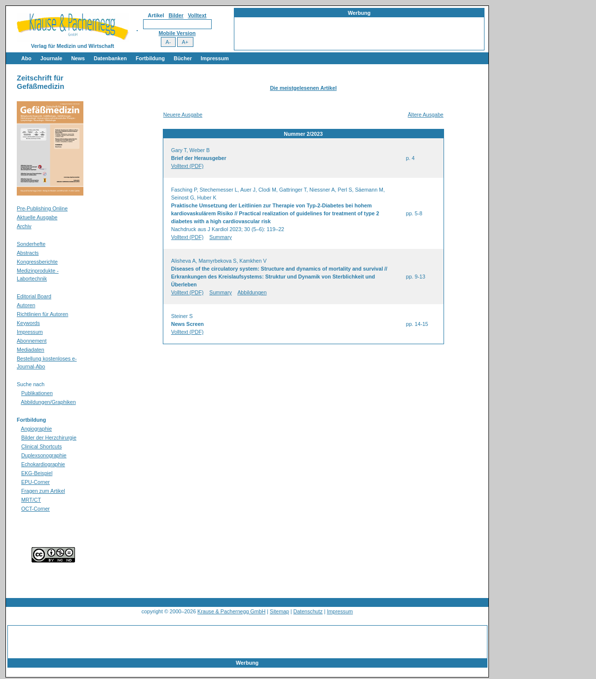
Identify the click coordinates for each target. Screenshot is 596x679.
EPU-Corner (35, 482)
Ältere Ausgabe (425, 115)
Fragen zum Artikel (43, 491)
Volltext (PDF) (187, 166)
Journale (51, 58)
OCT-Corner (35, 509)
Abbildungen (251, 292)
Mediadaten (30, 350)
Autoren (26, 305)
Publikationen (37, 393)
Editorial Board (34, 296)
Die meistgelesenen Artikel (303, 88)
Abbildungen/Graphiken (48, 402)
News (78, 58)
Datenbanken (110, 58)
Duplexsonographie (44, 455)
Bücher (183, 58)
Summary (220, 237)
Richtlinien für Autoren (42, 314)
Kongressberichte (37, 262)
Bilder (176, 15)
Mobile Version (176, 33)
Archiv (24, 226)
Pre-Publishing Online (42, 208)
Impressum (215, 58)
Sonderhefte (31, 244)
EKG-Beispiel (36, 473)
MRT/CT (31, 500)
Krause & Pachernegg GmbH (231, 611)
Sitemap (279, 611)
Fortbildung (150, 58)
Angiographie (36, 429)
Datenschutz (308, 611)
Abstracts (27, 253)
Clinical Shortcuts (41, 446)
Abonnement (31, 341)
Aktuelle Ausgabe (37, 217)
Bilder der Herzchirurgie (48, 437)
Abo (26, 58)
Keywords (28, 323)
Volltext (197, 15)
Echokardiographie (43, 464)
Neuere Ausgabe (182, 115)
